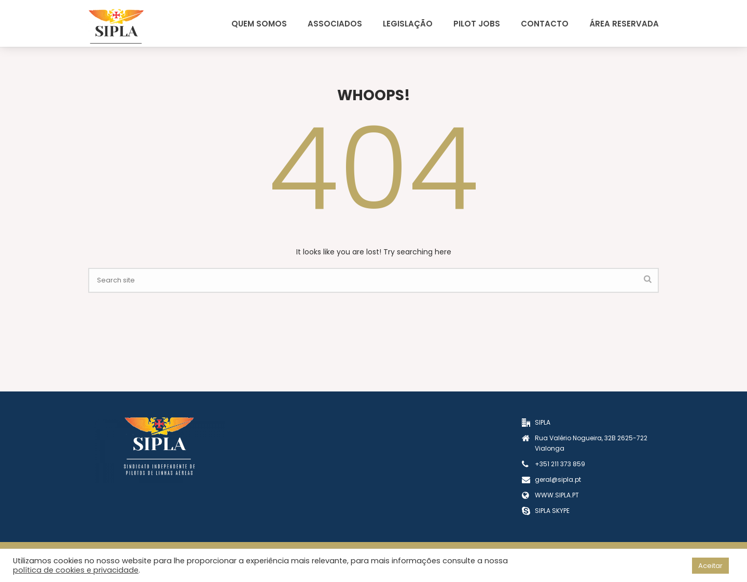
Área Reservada (624, 23)
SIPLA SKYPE (552, 510)
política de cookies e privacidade (76, 570)
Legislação (408, 23)
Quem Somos (259, 23)
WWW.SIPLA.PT (557, 495)
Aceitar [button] (710, 566)
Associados (335, 23)
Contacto (545, 23)
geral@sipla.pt (558, 479)
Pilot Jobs (476, 23)
